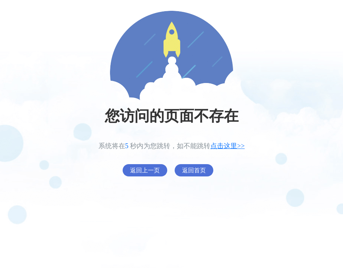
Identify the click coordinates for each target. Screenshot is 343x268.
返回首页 (194, 170)
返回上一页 (145, 170)
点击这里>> (227, 146)
